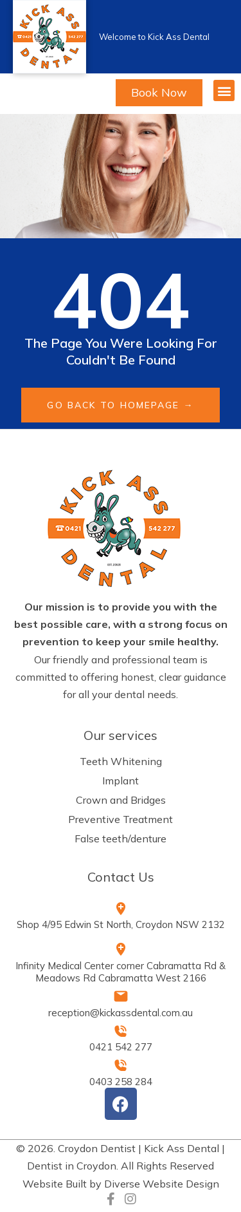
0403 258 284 (120, 1081)
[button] (224, 90)
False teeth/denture (120, 838)
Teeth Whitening (121, 761)
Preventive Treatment (120, 819)
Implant (120, 780)
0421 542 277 (120, 1047)
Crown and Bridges (121, 799)
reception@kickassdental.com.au (120, 1013)
